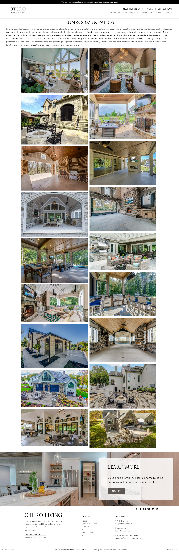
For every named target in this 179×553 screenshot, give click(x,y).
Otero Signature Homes (35, 538)
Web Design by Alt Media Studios (113, 550)
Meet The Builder (131, 9)
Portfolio (134, 13)
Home (113, 13)
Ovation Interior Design (35, 534)
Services (167, 13)
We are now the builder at (89, 2)
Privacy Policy (8, 550)
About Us (122, 13)
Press (158, 13)
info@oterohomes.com (124, 531)
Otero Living (58, 521)
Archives (93, 550)
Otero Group (30, 531)
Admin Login (172, 550)
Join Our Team (165, 9)
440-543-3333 (121, 528)
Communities (147, 13)
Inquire (149, 9)
